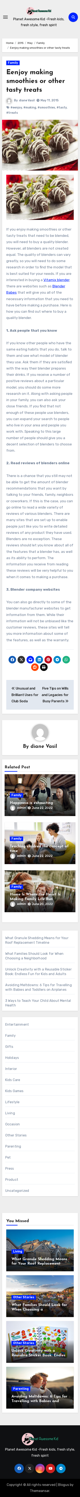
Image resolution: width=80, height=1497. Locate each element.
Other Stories (16, 1135)
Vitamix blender (56, 280)
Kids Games (14, 1091)
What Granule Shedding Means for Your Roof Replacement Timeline (39, 1263)
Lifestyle (12, 1102)
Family (13, 63)
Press (9, 1169)
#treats (12, 113)
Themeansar (39, 1491)
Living (10, 1113)
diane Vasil (27, 100)
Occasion (12, 1124)
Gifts (9, 1047)
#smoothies (46, 107)
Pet (8, 1157)
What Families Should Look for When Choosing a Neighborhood (39, 1309)
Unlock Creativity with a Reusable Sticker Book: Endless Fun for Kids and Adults (39, 1355)
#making (29, 107)
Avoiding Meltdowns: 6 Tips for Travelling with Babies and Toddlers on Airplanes (39, 1401)
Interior (11, 1069)
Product (11, 1180)
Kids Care (12, 1080)
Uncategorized (17, 1191)
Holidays (12, 1058)
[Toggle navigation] (5, 17)
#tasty (62, 107)
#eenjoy (16, 107)
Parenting (13, 1146)
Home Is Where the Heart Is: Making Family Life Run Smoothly (35, 899)
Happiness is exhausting (31, 803)
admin (18, 808)
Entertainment (17, 1024)
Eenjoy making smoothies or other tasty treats (35, 81)
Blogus (63, 1485)
